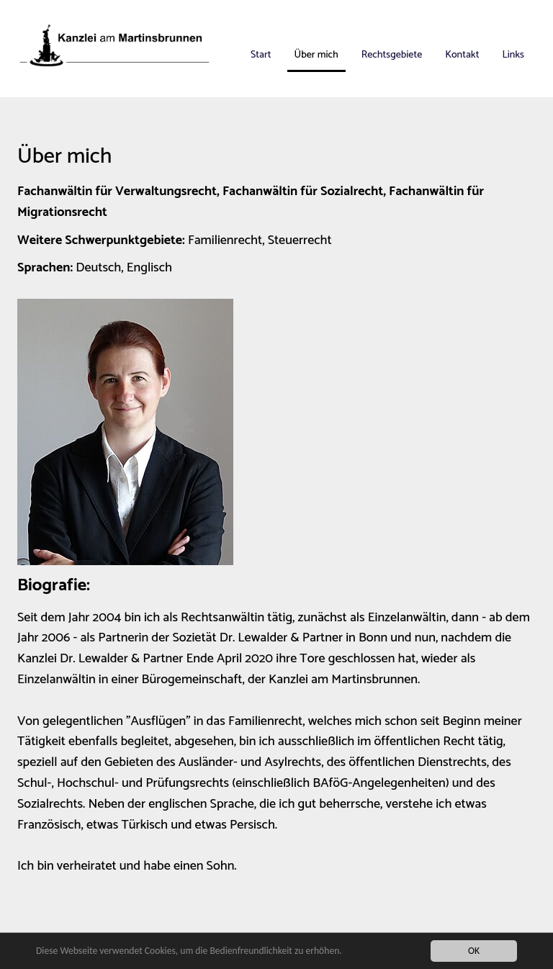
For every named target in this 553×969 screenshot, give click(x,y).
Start (261, 55)
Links (513, 55)
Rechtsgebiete (391, 55)
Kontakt (462, 55)
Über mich (316, 55)
